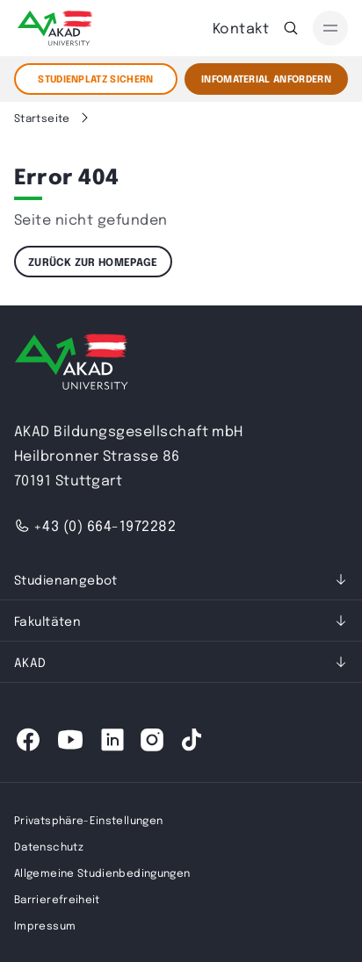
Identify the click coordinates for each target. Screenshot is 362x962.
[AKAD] (53, 28)
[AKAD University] (71, 366)
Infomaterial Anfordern (266, 78)
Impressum (45, 925)
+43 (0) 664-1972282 (95, 525)
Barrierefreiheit (57, 899)
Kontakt (241, 27)
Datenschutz (48, 846)
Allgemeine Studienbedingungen (102, 872)
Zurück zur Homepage (93, 262)
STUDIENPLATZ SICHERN (96, 78)
